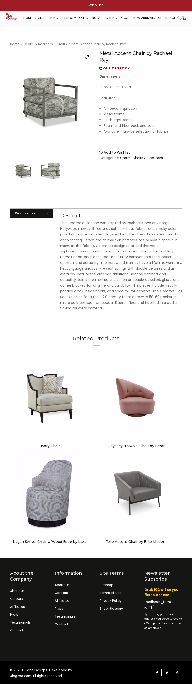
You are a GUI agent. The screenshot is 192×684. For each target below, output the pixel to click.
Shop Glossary (111, 607)
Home (15, 44)
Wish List (96, 5)
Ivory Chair (50, 445)
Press (14, 613)
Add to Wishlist (114, 152)
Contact (17, 629)
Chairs (61, 44)
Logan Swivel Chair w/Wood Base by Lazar (50, 541)
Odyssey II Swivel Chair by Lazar (136, 445)
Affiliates (17, 606)
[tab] (31, 213)
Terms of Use (111, 592)
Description (25, 213)
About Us (17, 590)
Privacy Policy (110, 600)
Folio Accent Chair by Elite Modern (136, 541)
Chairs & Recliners (37, 44)
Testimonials (20, 621)
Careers (16, 598)
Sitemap (107, 584)
